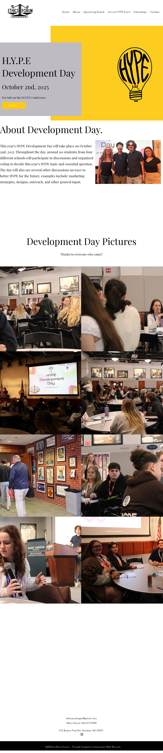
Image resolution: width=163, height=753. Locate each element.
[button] (140, 11)
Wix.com (116, 746)
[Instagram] (81, 734)
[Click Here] (14, 105)
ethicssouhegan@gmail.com (81, 718)
